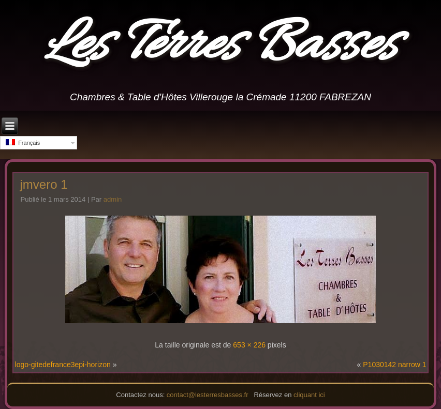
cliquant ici (309, 395)
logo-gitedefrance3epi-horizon (63, 364)
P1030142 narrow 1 (394, 364)
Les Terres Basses (221, 46)
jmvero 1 (44, 184)
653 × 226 (249, 345)
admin (113, 199)
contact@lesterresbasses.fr (207, 395)
